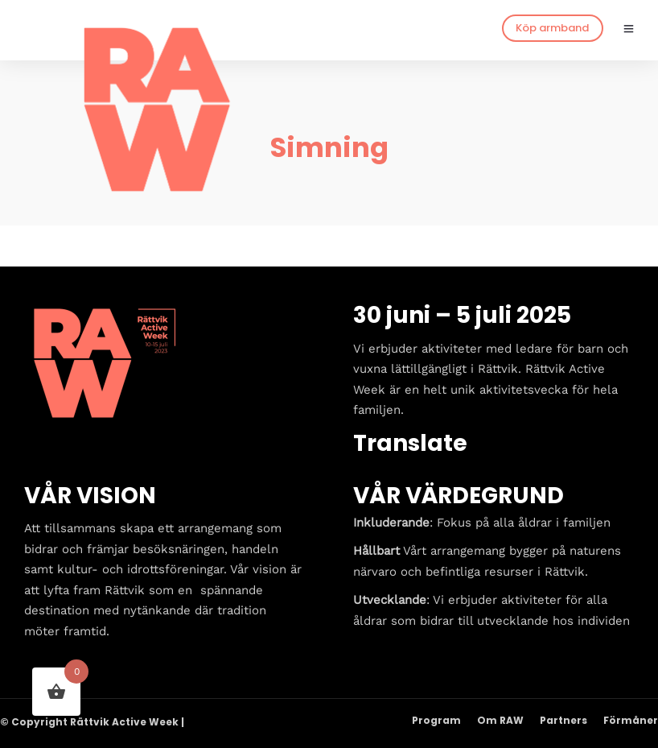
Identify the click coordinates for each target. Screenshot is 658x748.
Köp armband (552, 27)
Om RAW (500, 720)
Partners (563, 720)
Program (436, 720)
